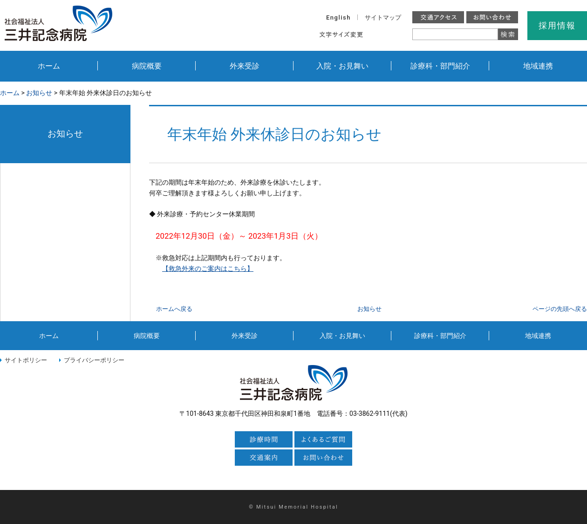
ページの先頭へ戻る (559, 308)
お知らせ (39, 93)
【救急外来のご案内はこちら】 (207, 268)
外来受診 (244, 66)
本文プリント (557, 93)
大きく (397, 34)
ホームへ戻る (174, 308)
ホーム (49, 66)
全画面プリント (490, 93)
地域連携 (538, 66)
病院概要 (147, 66)
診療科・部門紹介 (440, 66)
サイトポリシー (26, 360)
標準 (378, 34)
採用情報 (557, 25)
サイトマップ (383, 17)
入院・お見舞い (342, 66)
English (338, 17)
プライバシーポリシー (94, 360)
